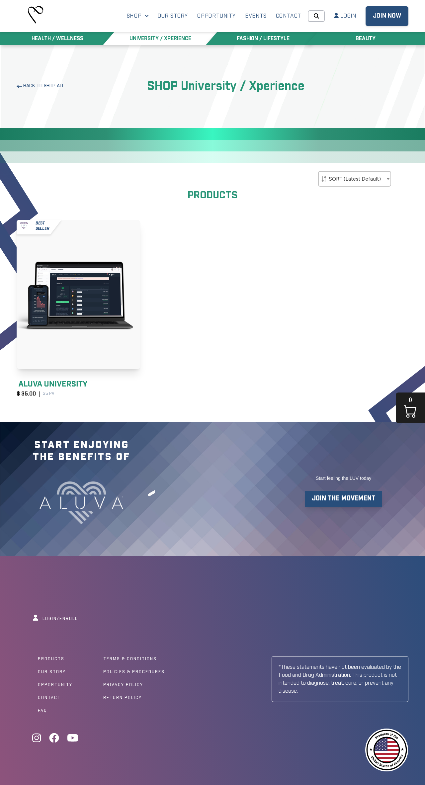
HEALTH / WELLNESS (57, 38)
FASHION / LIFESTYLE (263, 38)
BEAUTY (366, 38)
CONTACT (288, 16)
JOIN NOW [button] (387, 16)
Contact (49, 698)
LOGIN (345, 16)
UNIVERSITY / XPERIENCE (160, 38)
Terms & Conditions (130, 659)
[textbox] (354, 178)
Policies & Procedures (134, 672)
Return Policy (122, 698)
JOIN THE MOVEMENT (344, 498)
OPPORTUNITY (216, 16)
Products (51, 659)
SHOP (137, 16)
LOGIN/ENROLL (55, 619)
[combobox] (354, 179)
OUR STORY (173, 16)
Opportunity (55, 685)
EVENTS (256, 16)
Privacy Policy (123, 685)
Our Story (52, 672)
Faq (42, 711)
